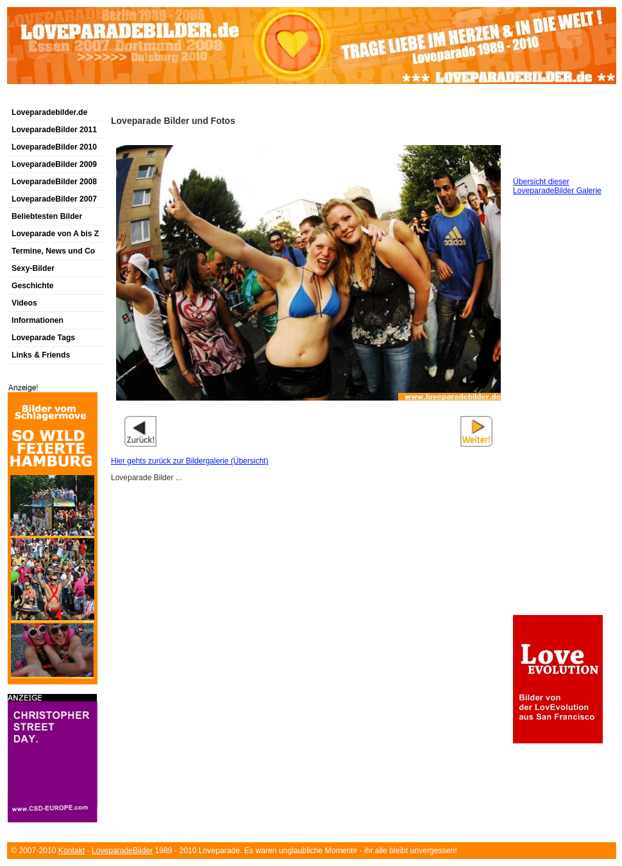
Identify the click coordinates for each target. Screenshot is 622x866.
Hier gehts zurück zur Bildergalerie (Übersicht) (189, 460)
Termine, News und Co (53, 251)
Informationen (37, 320)
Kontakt (71, 850)
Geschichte (33, 285)
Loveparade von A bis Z (55, 233)
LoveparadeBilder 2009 (54, 164)
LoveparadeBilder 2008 (54, 181)
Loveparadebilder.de (49, 112)
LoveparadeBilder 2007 (54, 199)
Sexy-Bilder (33, 268)
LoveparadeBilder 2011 (54, 129)
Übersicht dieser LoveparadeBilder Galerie (557, 186)
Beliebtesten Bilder (47, 216)
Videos (24, 303)
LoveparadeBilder (122, 850)
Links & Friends (41, 355)
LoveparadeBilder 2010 (54, 147)
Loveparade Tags (43, 337)
